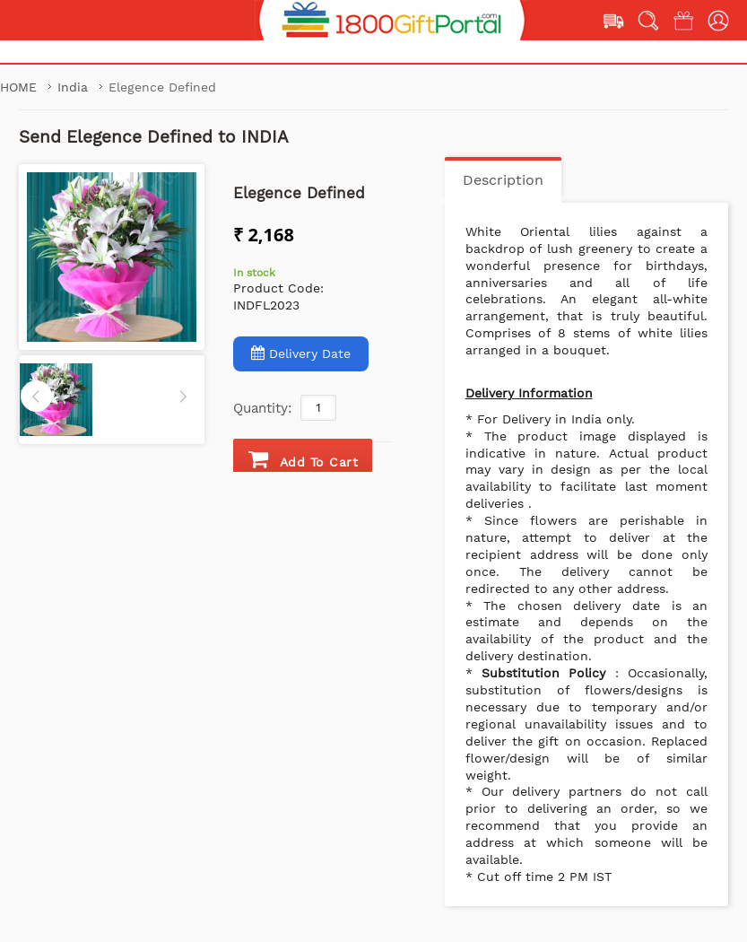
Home (20, 87)
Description (503, 179)
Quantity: (262, 408)
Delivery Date (301, 353)
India (74, 87)
